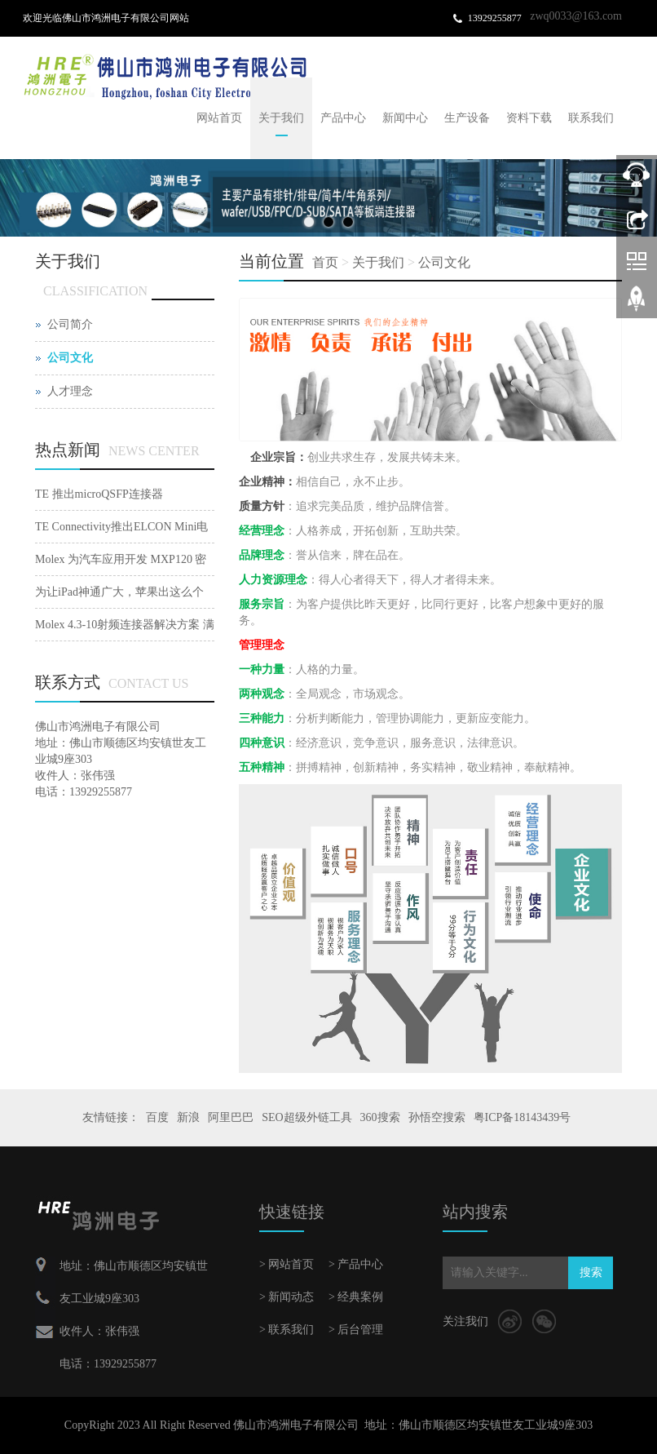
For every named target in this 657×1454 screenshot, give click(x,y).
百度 (157, 1117)
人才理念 (70, 391)
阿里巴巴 (231, 1117)
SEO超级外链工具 (306, 1117)
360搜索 (380, 1117)
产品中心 (343, 118)
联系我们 (591, 118)
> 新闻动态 (286, 1297)
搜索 (591, 1272)
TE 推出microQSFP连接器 (99, 494)
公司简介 (70, 324)
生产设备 (467, 118)
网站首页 (219, 118)
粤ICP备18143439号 (522, 1117)
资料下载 (529, 118)
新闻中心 (405, 118)
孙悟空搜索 (436, 1117)
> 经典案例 (355, 1297)
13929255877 (495, 18)
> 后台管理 (355, 1329)
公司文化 (444, 262)
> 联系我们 (286, 1329)
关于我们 (281, 118)
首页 (325, 262)
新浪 (188, 1117)
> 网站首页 (286, 1264)
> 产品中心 (355, 1264)
